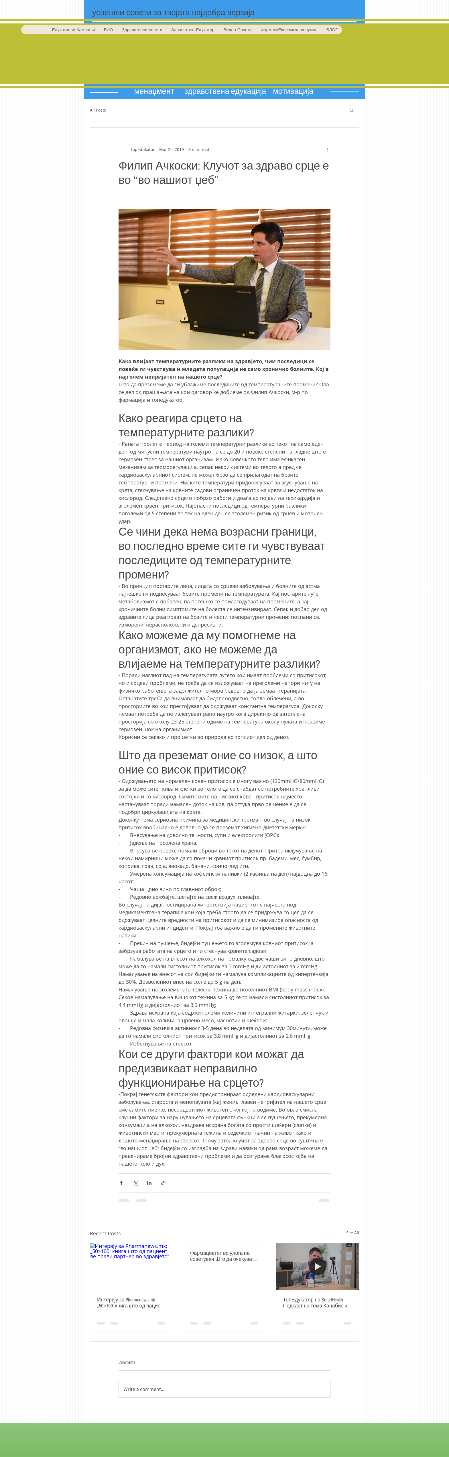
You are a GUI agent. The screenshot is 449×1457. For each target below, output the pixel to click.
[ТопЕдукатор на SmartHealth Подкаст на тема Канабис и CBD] (317, 1266)
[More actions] (327, 149)
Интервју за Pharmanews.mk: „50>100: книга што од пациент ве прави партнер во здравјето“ (131, 1303)
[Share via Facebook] (121, 1183)
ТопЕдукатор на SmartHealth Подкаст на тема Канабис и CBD (315, 1303)
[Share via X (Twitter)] (135, 1183)
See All (352, 1232)
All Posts (98, 110)
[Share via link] (163, 1183)
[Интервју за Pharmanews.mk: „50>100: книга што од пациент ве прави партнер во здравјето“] (131, 1266)
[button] (352, 110)
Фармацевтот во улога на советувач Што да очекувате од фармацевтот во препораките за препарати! (223, 1256)
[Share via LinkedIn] (149, 1183)
